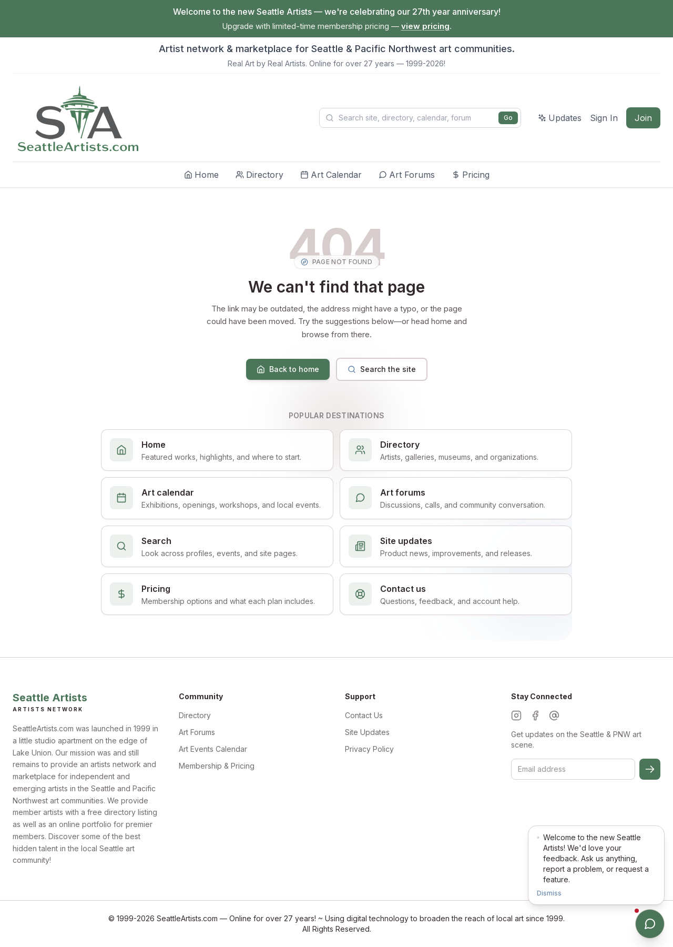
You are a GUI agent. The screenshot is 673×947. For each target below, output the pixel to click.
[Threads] (554, 715)
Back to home (288, 369)
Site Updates (367, 732)
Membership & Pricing (216, 765)
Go (508, 118)
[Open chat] (650, 924)
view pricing (425, 26)
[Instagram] (516, 715)
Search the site (382, 369)
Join (643, 118)
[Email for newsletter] (573, 769)
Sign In (604, 118)
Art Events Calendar (213, 748)
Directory (195, 715)
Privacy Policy (369, 748)
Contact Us (364, 715)
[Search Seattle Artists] (420, 118)
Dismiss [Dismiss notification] (549, 893)
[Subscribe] (649, 769)
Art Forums (197, 732)
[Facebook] (535, 715)
